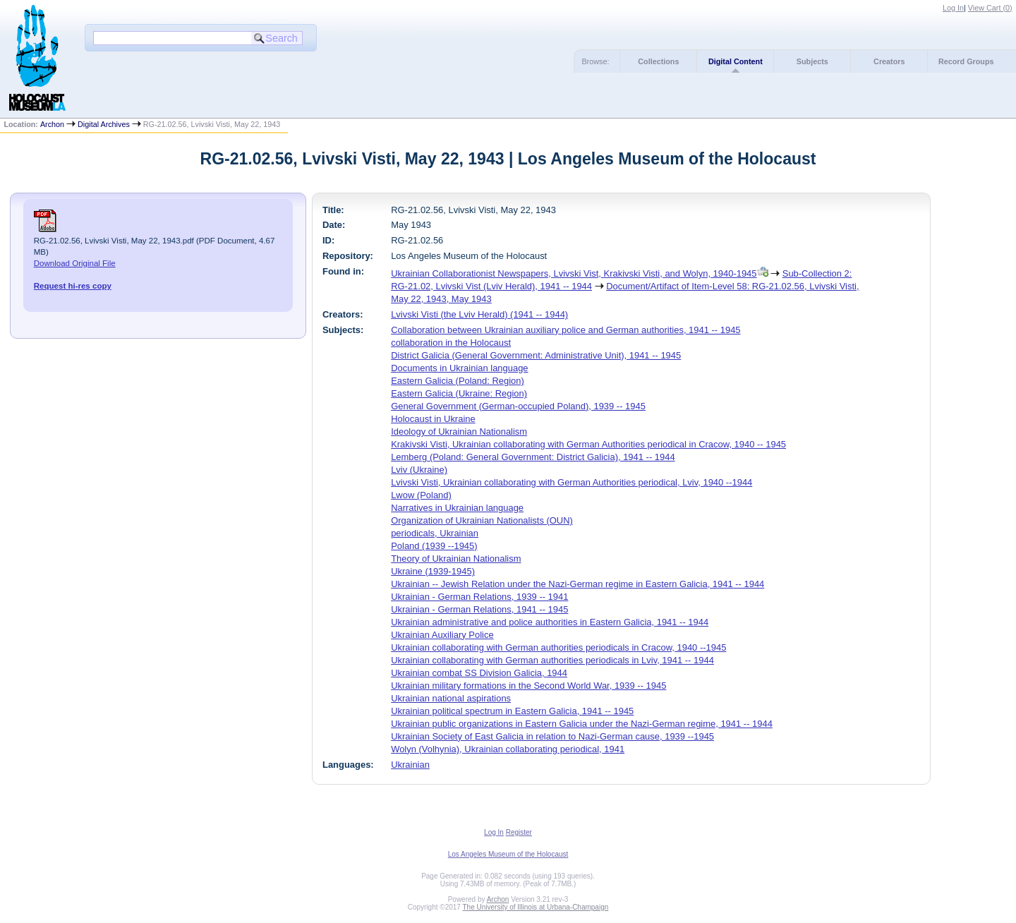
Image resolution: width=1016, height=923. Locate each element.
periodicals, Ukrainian (434, 533)
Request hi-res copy (72, 286)
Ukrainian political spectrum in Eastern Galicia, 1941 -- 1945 (512, 711)
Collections (658, 61)
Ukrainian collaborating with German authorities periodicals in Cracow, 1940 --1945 (558, 647)
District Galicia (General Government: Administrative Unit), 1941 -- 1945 (536, 355)
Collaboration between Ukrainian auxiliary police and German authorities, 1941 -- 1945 (565, 330)
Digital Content (735, 61)
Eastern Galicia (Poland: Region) (457, 380)
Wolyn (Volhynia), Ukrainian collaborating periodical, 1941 (507, 749)
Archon (52, 124)
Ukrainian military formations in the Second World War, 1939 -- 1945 (528, 685)
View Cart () (990, 8)
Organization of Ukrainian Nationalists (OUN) (482, 520)
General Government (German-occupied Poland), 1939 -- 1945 (518, 406)
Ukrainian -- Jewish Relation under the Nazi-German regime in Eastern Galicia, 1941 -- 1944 (577, 584)
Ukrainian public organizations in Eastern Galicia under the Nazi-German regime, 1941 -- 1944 (582, 723)
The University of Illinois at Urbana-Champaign (536, 907)
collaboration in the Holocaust (451, 342)
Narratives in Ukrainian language (457, 507)
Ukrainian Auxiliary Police (442, 634)
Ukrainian (410, 764)
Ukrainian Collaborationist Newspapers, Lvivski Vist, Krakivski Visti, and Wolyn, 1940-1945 (573, 273)
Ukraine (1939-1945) (433, 571)
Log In (953, 8)
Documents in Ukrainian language (459, 368)
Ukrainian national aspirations (451, 698)
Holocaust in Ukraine (433, 419)
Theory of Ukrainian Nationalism (456, 558)
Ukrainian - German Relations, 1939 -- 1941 (479, 596)
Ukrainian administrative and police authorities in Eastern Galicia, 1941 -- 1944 (549, 622)
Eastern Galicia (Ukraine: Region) (459, 393)
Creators (889, 61)
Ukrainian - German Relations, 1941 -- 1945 (479, 609)
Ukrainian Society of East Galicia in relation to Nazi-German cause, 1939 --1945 (552, 736)
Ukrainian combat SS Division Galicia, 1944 (479, 673)
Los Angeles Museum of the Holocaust (508, 854)
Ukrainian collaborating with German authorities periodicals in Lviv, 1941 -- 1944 (552, 660)
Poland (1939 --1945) (434, 546)
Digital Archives (104, 124)
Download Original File (75, 263)
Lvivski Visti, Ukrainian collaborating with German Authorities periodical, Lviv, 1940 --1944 (571, 482)
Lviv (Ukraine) (419, 469)
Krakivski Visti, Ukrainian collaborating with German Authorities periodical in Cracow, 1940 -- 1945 (588, 444)
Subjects (812, 61)
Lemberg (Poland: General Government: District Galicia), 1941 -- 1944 (533, 457)
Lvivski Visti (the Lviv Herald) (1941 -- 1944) (479, 314)
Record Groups (966, 61)
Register (519, 832)
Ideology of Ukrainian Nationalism (459, 431)
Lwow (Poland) (421, 495)
